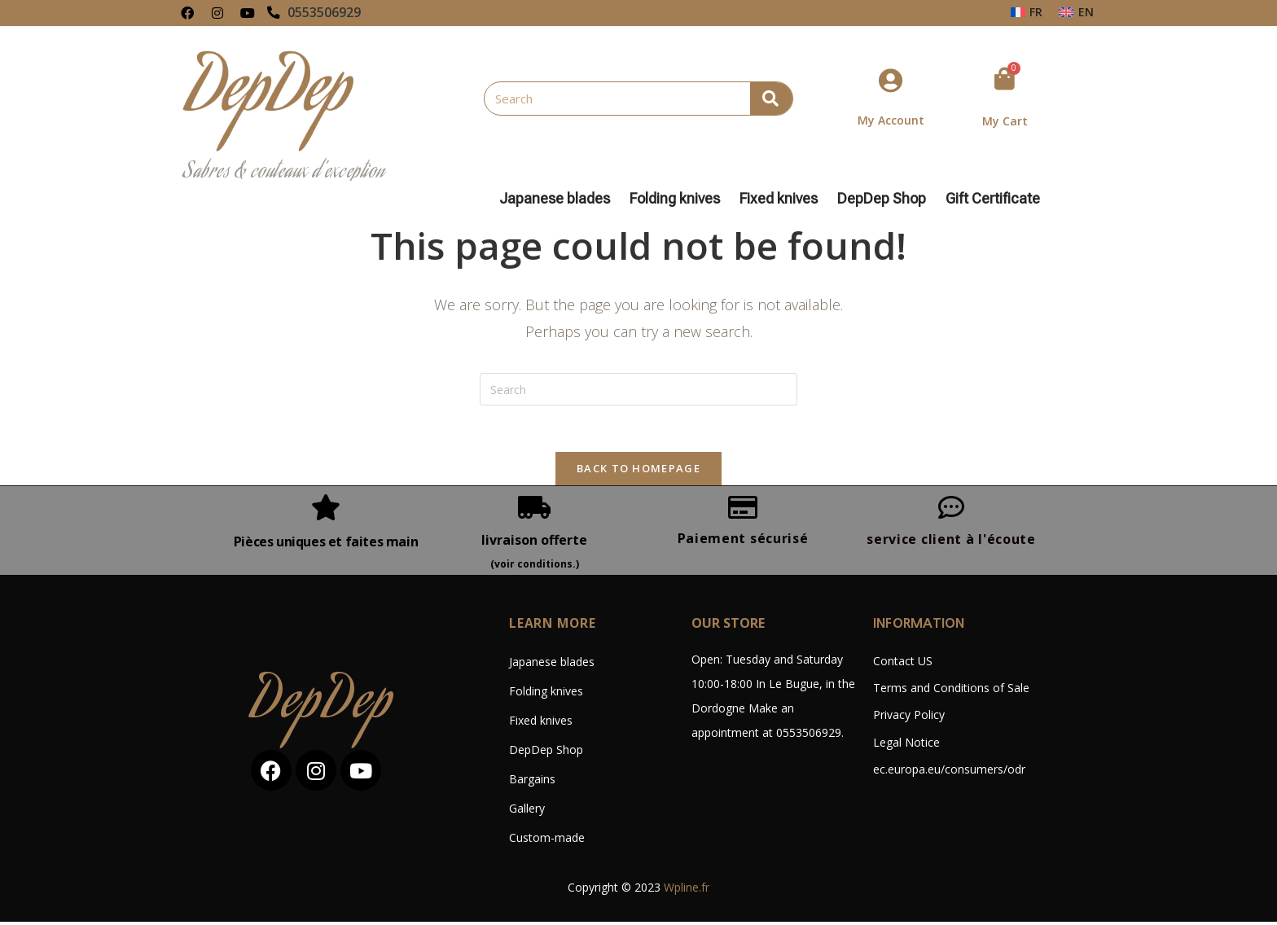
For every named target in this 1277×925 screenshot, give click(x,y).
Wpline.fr (686, 890)
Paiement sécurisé (743, 541)
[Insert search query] (638, 389)
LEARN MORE (554, 626)
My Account (891, 120)
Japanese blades (558, 199)
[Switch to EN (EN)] (1076, 12)
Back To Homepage (638, 470)
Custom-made (547, 840)
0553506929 (324, 13)
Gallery (527, 811)
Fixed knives (782, 199)
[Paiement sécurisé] (743, 510)
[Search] (771, 98)
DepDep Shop (885, 199)
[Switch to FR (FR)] (1027, 12)
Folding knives (679, 199)
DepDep (322, 708)
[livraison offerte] (534, 510)
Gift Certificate (993, 199)
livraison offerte (534, 542)
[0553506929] (273, 13)
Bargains (532, 782)
